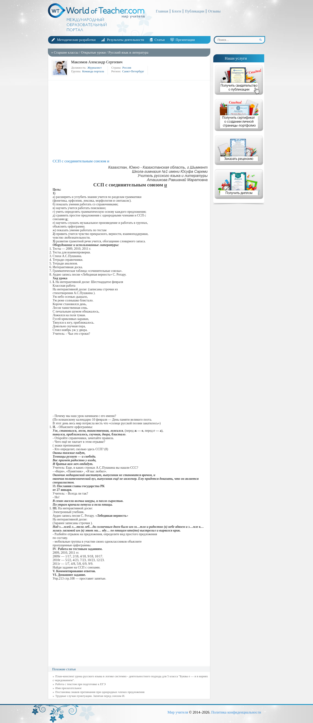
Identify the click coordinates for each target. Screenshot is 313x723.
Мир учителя (177, 712)
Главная (162, 11)
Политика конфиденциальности (236, 712)
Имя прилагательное (68, 688)
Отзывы (214, 11)
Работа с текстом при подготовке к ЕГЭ (80, 684)
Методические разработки (76, 40)
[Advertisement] (130, 119)
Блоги (176, 11)
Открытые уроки (93, 52)
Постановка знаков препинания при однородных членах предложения (99, 692)
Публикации (194, 11)
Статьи (160, 40)
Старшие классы (66, 52)
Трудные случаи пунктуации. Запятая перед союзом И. (90, 696)
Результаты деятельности (125, 40)
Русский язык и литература (128, 52)
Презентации (185, 40)
